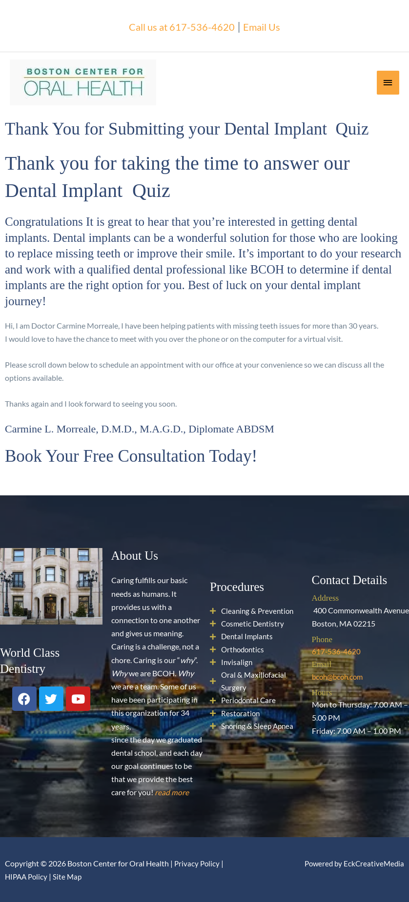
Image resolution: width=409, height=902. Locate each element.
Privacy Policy (197, 862)
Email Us (271, 25)
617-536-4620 (337, 651)
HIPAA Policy (27, 876)
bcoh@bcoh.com (339, 676)
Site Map (70, 876)
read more (172, 792)
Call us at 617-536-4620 (178, 25)
